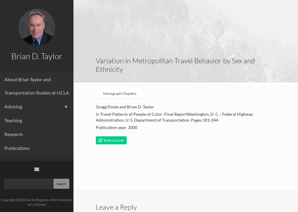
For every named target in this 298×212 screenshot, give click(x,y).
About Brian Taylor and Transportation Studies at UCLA (36, 86)
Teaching (13, 120)
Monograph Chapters (119, 93)
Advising (13, 106)
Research (13, 134)
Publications (17, 148)
